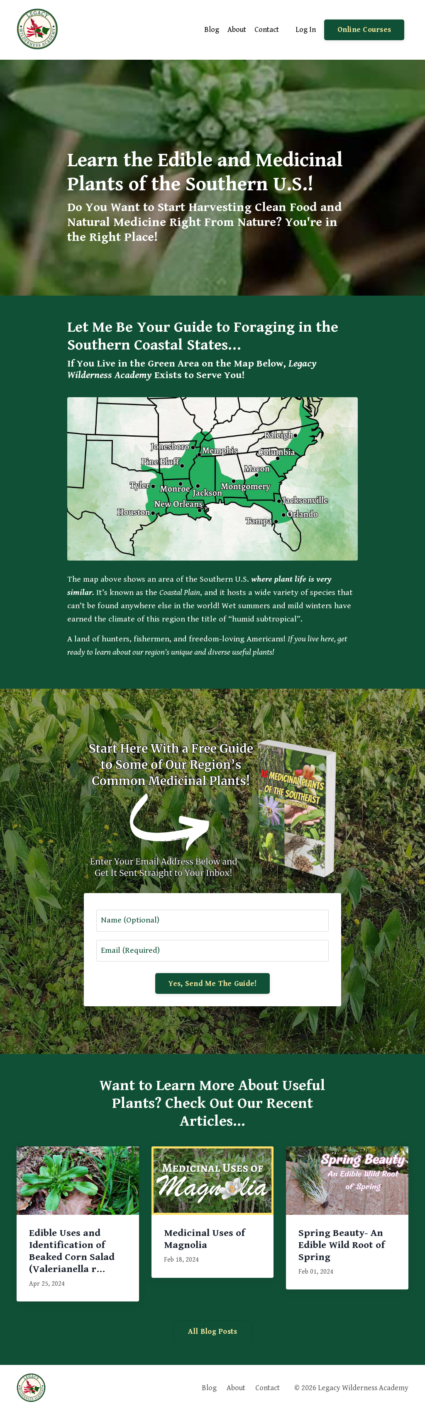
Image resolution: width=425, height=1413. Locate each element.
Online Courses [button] (364, 30)
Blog (211, 29)
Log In (306, 29)
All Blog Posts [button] (212, 1332)
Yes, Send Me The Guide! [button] (213, 984)
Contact (266, 29)
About (236, 29)
